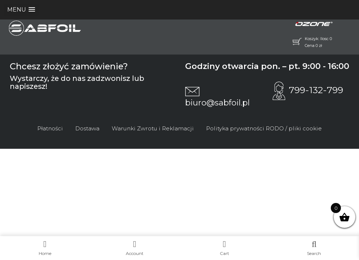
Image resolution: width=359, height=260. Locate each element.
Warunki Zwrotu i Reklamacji (153, 128)
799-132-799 (308, 89)
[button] (21, 10)
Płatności (50, 128)
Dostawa (87, 128)
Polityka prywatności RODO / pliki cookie (264, 128)
